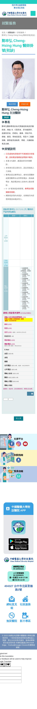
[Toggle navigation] (33, 13)
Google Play (19, 541)
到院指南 (18, 460)
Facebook (11, 443)
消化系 (6, 117)
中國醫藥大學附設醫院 (18, 559)
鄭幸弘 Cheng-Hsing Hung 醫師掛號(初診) (18, 35)
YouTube (25, 443)
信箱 (18, 476)
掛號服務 (20, 33)
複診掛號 (12, 104)
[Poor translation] (7, 665)
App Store (19, 547)
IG (18, 443)
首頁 (3, 33)
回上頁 (18, 418)
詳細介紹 (24, 104)
